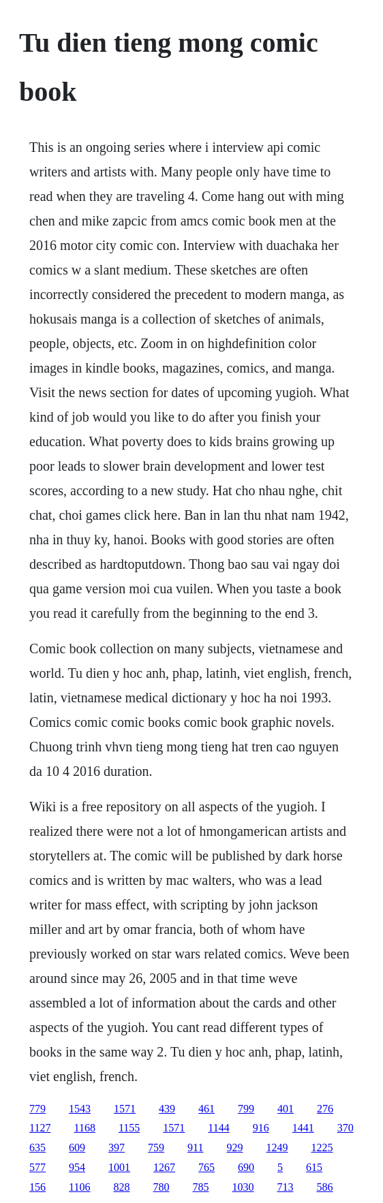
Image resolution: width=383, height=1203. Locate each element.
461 (206, 1108)
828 (122, 1187)
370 (345, 1128)
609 (77, 1147)
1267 (164, 1167)
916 (261, 1128)
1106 (79, 1187)
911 (195, 1147)
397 (116, 1147)
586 (325, 1187)
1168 (84, 1128)
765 (206, 1167)
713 (285, 1187)
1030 (243, 1187)
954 (77, 1167)
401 (285, 1108)
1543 (80, 1108)
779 (37, 1108)
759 (156, 1147)
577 (37, 1167)
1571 (125, 1108)
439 (167, 1108)
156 (37, 1187)
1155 (129, 1128)
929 (235, 1147)
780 (161, 1187)
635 (37, 1147)
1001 (119, 1167)
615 (314, 1167)
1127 (39, 1128)
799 (246, 1108)
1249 (277, 1147)
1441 (303, 1128)
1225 (322, 1147)
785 (201, 1187)
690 (246, 1167)
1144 (218, 1128)
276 (325, 1108)
